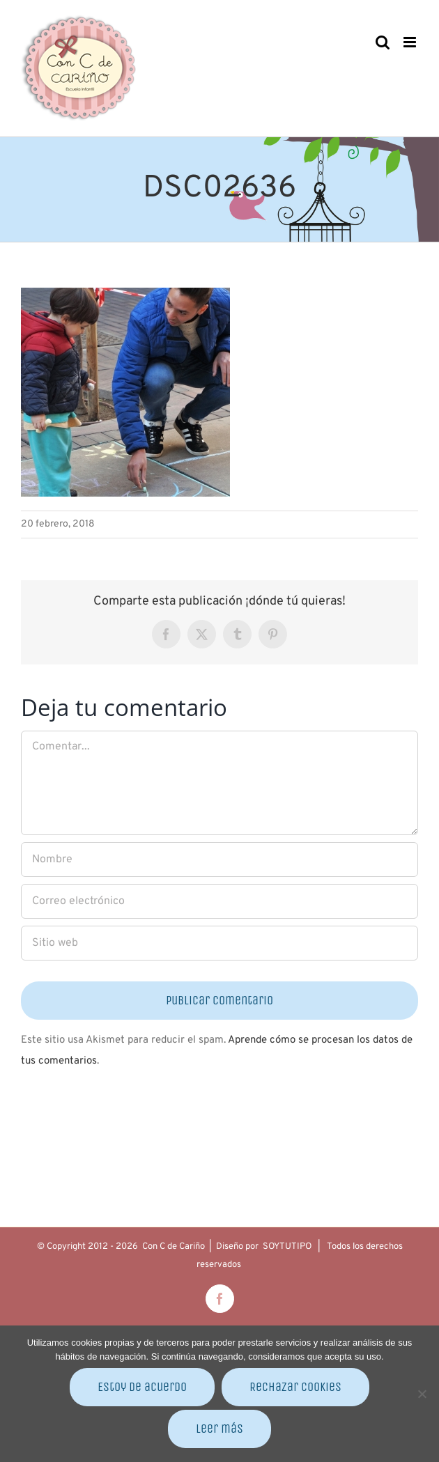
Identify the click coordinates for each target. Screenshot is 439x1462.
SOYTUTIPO (287, 1246)
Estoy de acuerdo (142, 1386)
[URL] (219, 943)
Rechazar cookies (295, 1386)
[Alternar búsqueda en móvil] (383, 42)
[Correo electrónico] (219, 901)
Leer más (219, 1428)
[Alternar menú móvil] (410, 42)
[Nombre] (219, 859)
